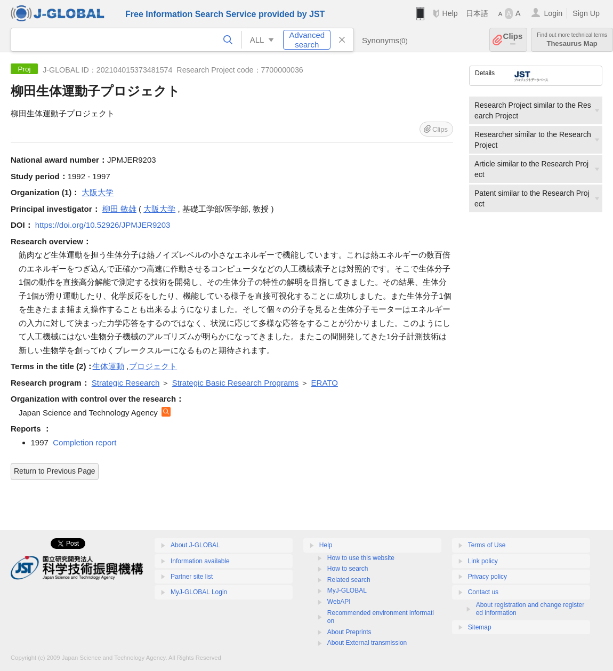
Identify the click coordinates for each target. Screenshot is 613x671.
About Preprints (349, 632)
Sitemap (479, 627)
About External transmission (367, 642)
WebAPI (339, 601)
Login (553, 13)
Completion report (84, 442)
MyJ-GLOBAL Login (199, 592)
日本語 (477, 13)
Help (449, 13)
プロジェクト (153, 366)
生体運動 (108, 366)
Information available (200, 561)
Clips (513, 39)
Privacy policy (487, 576)
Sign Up (586, 13)
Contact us (483, 592)
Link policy (483, 561)
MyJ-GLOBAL (347, 590)
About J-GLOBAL (195, 545)
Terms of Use (487, 545)
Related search (348, 580)
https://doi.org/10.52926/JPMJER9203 (103, 224)
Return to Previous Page (54, 471)
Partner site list (192, 576)
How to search (347, 568)
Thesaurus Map (572, 39)
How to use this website (360, 558)
